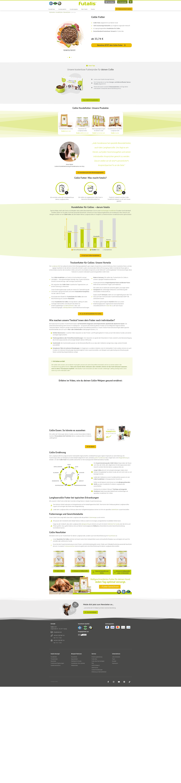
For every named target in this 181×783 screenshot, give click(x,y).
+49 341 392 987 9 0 (59, 635)
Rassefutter (66, 12)
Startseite (52, 12)
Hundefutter (52, 9)
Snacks (93, 9)
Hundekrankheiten (68, 305)
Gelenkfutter (115, 509)
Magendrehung (123, 458)
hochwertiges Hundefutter (108, 210)
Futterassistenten (70, 546)
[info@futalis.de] (52, 632)
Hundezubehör (62, 9)
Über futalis (84, 9)
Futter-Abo (109, 305)
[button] (67, 57)
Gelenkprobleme (67, 307)
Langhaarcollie (56, 266)
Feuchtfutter (111, 536)
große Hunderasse (99, 458)
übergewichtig (85, 524)
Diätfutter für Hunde (113, 524)
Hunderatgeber (74, 9)
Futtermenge (92, 517)
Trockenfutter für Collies (66, 128)
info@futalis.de (58, 632)
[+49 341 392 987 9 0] (52, 635)
